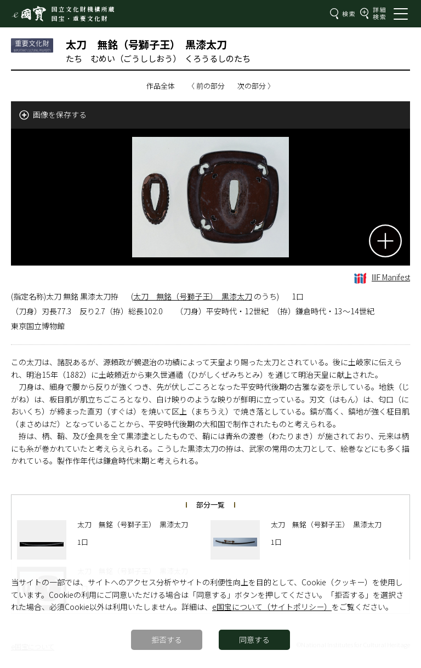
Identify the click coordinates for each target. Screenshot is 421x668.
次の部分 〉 (256, 85)
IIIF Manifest (382, 277)
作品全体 (160, 85)
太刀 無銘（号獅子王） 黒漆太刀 (192, 296)
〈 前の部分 (206, 85)
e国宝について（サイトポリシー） (272, 606)
